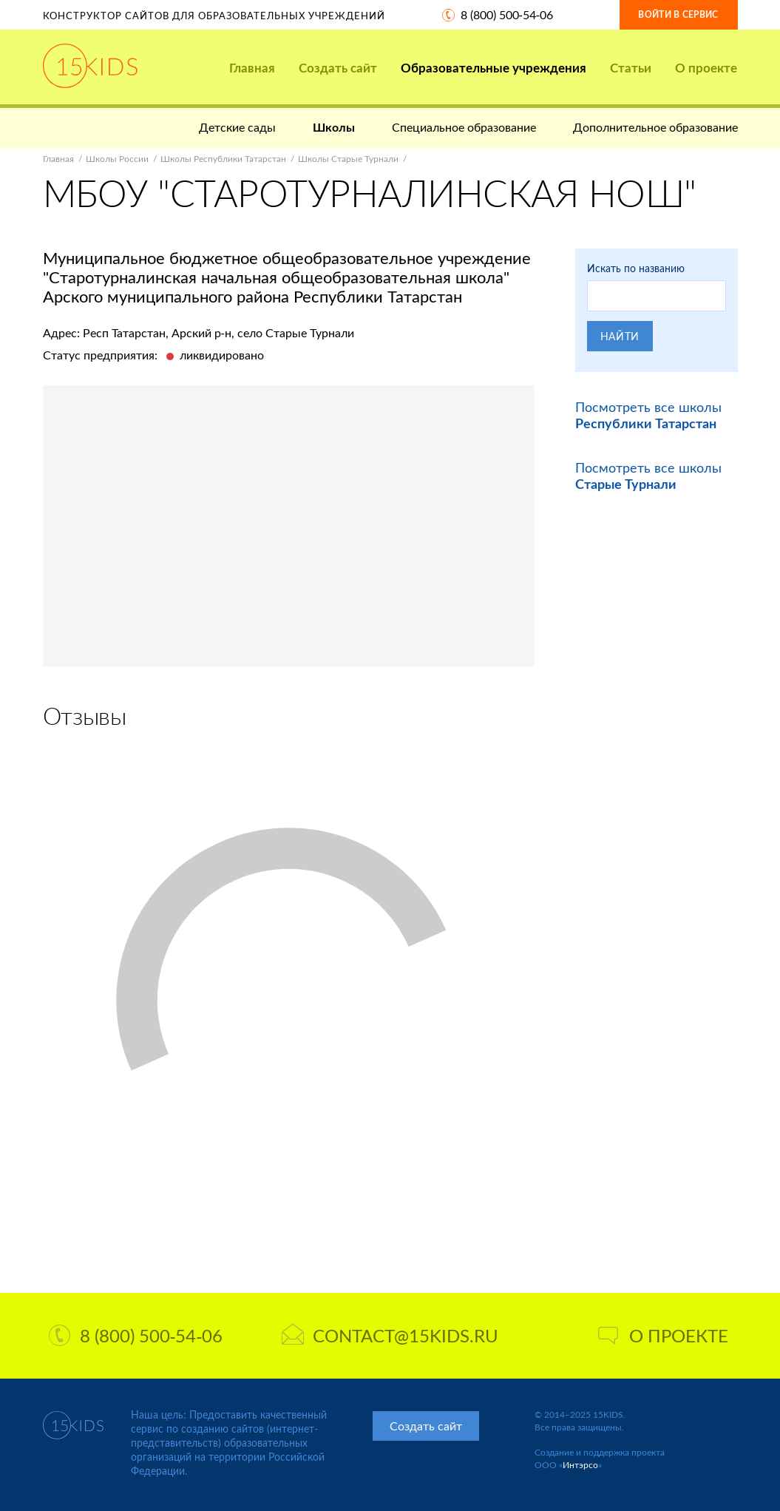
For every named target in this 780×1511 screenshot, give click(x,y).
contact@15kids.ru (390, 1335)
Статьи (630, 67)
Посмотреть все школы (648, 415)
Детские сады (237, 127)
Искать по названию (636, 268)
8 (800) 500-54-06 (507, 14)
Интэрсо (580, 1464)
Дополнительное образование (655, 127)
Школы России (117, 158)
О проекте (706, 67)
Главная (252, 67)
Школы (334, 127)
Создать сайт (338, 67)
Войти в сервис (678, 14)
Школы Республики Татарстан (223, 158)
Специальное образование (464, 127)
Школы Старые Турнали (348, 158)
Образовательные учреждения (493, 67)
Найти (620, 336)
